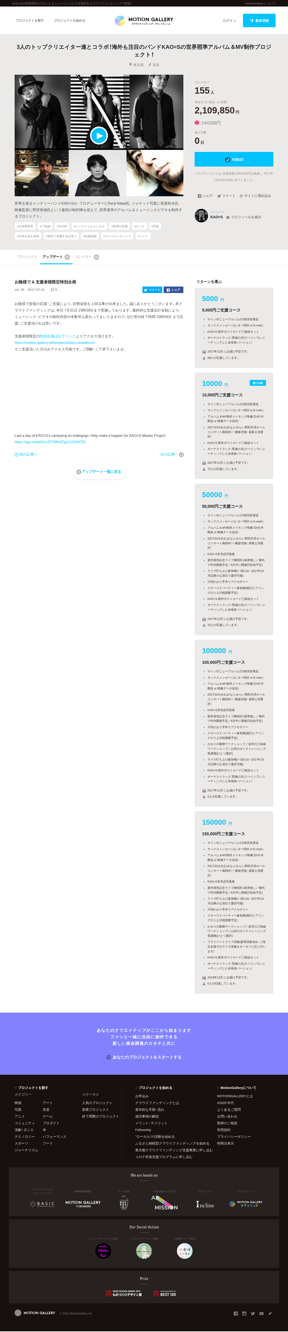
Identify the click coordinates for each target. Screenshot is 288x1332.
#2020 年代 (225, 1103)
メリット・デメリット (151, 1123)
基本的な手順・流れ (149, 1110)
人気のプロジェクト (97, 1103)
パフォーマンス (54, 1137)
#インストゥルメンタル (89, 226)
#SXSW (62, 226)
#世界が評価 (119, 226)
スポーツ (21, 1143)
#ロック (139, 226)
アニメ (20, 1116)
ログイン (229, 20)
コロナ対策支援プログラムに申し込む (164, 1157)
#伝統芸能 (90, 236)
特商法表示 (225, 1143)
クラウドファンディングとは (157, 1103)
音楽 (153, 65)
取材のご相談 (227, 1123)
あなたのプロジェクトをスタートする (144, 1057)
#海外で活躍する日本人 (61, 236)
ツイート (226, 197)
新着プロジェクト (95, 1110)
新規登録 (259, 20)
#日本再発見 (25, 226)
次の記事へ (171, 454)
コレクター (87, 258)
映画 (18, 1103)
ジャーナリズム (26, 1150)
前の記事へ (26, 454)
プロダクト (51, 1123)
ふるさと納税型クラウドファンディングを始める (170, 1143)
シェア (205, 197)
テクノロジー (25, 1137)
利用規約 (224, 1130)
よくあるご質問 (229, 1110)
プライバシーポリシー (234, 1137)
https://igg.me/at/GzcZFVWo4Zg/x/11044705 (50, 442)
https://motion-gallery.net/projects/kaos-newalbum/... (56, 343)
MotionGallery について (260, 3)
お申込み (142, 1096)
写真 (18, 1110)
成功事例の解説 (147, 1116)
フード (48, 1143)
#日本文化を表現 (28, 236)
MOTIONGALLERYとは (235, 1096)
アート (48, 1103)
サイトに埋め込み (255, 197)
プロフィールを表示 (243, 217)
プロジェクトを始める (73, 20)
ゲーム (48, 1116)
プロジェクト (27, 257)
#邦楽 (155, 226)
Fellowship (143, 1130)
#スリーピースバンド (117, 236)
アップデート (56, 258)
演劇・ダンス (24, 1130)
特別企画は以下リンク (58, 336)
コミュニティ (25, 1123)
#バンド (143, 236)
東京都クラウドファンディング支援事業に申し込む (170, 1150)
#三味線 (45, 226)
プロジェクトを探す (31, 20)
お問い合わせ (227, 1116)
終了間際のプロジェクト (99, 1116)
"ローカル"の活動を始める (155, 1137)
